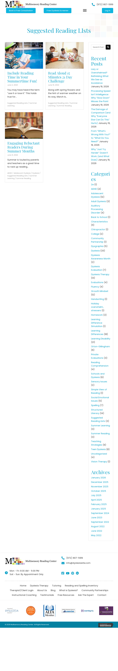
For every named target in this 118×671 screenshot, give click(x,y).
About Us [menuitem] (42, 590)
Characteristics (99, 221)
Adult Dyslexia (98, 201)
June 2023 (96, 517)
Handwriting (97, 299)
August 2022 (98, 526)
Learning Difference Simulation (96, 323)
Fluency (95, 286)
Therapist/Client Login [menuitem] (21, 590)
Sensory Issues (99, 381)
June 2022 (96, 530)
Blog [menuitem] (53, 590)
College (95, 233)
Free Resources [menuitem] (66, 595)
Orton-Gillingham (100, 346)
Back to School (99, 217)
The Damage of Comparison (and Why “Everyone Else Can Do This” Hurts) (100, 116)
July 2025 (96, 495)
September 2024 (100, 513)
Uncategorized (99, 453)
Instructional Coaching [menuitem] (24, 595)
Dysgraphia (97, 246)
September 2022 (100, 521)
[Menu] (85, 10)
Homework (97, 314)
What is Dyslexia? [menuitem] (68, 590)
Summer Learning (100, 425)
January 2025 (98, 508)
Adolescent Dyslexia (22, 173)
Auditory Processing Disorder (97, 209)
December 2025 (99, 482)
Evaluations (97, 282)
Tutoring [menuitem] (56, 585)
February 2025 (99, 504)
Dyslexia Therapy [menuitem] (39, 585)
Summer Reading (64, 106)
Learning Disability (100, 338)
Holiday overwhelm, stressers (97, 307)
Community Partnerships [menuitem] (95, 590)
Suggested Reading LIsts (17, 103)
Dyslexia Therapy (100, 274)
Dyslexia (35, 173)
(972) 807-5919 (105, 4)
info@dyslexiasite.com (78, 562)
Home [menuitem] (23, 585)
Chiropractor (98, 229)
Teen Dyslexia (98, 449)
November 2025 (99, 486)
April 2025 (96, 499)
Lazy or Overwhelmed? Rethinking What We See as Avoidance (99, 76)
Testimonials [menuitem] (47, 595)
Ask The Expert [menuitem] (86, 595)
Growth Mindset (99, 291)
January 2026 (98, 477)
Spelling (95, 405)
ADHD (9, 173)
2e (92, 184)
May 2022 (96, 535)
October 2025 (98, 490)
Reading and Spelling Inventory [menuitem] (81, 585)
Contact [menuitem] (101, 595)
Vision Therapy (99, 461)
